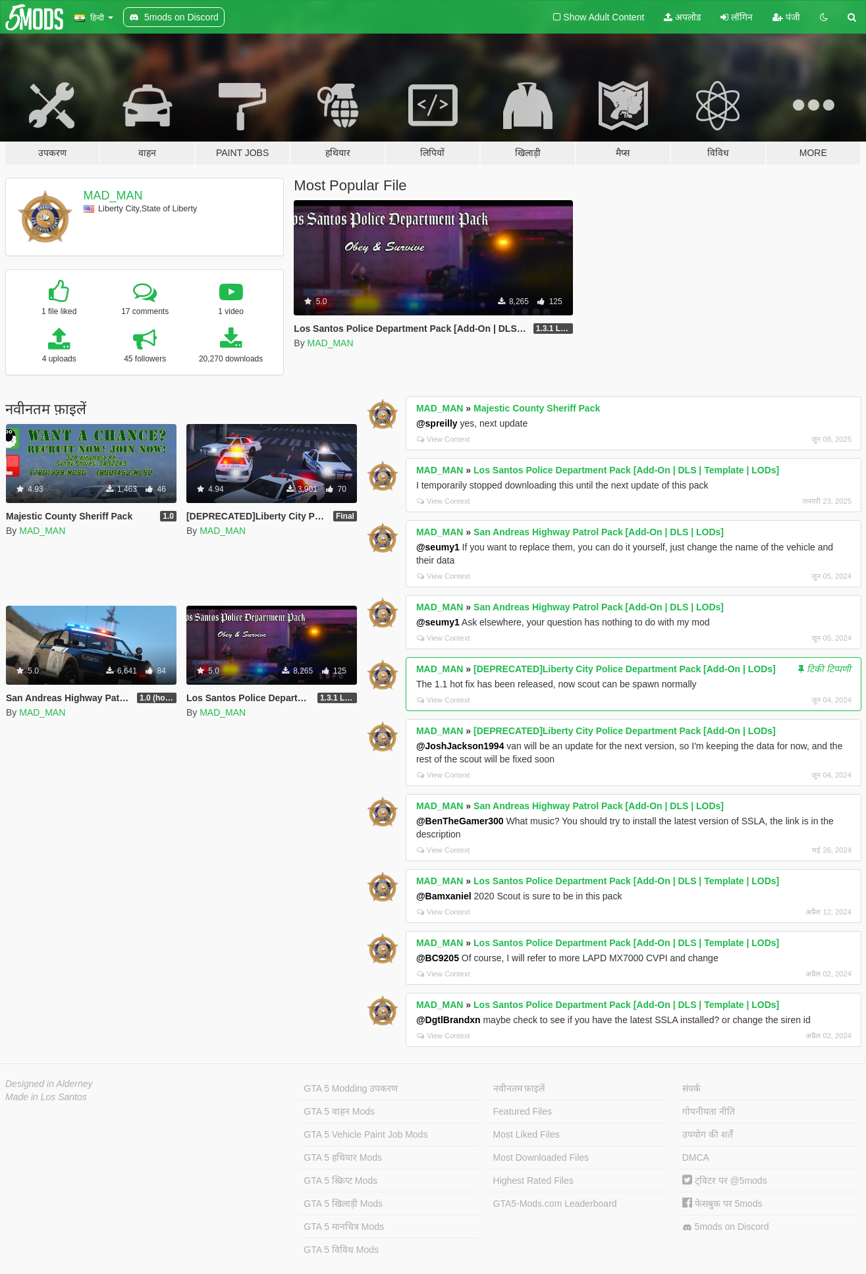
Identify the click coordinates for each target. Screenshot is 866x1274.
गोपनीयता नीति (708, 1111)
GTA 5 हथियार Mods (343, 1157)
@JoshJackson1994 (460, 746)
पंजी (786, 17)
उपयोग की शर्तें (707, 1134)
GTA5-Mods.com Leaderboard (555, 1203)
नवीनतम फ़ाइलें (519, 1088)
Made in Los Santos (46, 1097)
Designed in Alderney (49, 1083)
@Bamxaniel (444, 896)
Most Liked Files (526, 1134)
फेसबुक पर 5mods (722, 1203)
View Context (443, 439)
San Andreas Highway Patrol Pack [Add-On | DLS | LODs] (599, 532)
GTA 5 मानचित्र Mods (344, 1226)
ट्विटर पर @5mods (724, 1180)
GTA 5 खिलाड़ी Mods (343, 1203)
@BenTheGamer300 (460, 821)
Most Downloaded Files (541, 1157)
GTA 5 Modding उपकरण (351, 1088)
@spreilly (437, 423)
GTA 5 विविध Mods (341, 1249)
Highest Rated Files (533, 1180)
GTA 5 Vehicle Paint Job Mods (365, 1134)
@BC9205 (437, 958)
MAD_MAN (113, 195)
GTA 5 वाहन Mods (339, 1111)
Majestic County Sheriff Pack (537, 408)
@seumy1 (438, 547)
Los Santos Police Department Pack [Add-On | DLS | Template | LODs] (626, 470)
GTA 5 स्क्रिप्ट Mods (340, 1180)
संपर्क (691, 1088)
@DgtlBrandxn (448, 1020)
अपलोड (682, 17)
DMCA (695, 1157)
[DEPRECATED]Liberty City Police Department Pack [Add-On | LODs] (625, 669)
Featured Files (522, 1111)
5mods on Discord (725, 1227)
